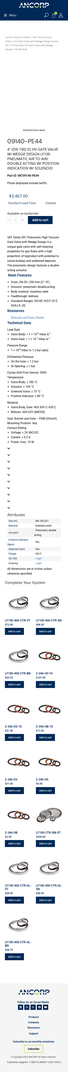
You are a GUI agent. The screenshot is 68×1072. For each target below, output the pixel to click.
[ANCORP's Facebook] (39, 1007)
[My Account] (61, 15)
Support (33, 1033)
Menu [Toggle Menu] (10, 15)
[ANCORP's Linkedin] (20, 1007)
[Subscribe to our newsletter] (33, 1049)
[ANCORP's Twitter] (33, 1007)
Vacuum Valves (22, 37)
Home (8, 37)
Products (33, 1017)
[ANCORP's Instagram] (27, 1007)
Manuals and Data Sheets (27, 317)
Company (33, 1022)
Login (38, 558)
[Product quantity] (16, 220)
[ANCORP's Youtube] (45, 1007)
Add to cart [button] (14, 631)
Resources (34, 1027)
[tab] (34, 448)
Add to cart (40, 220)
